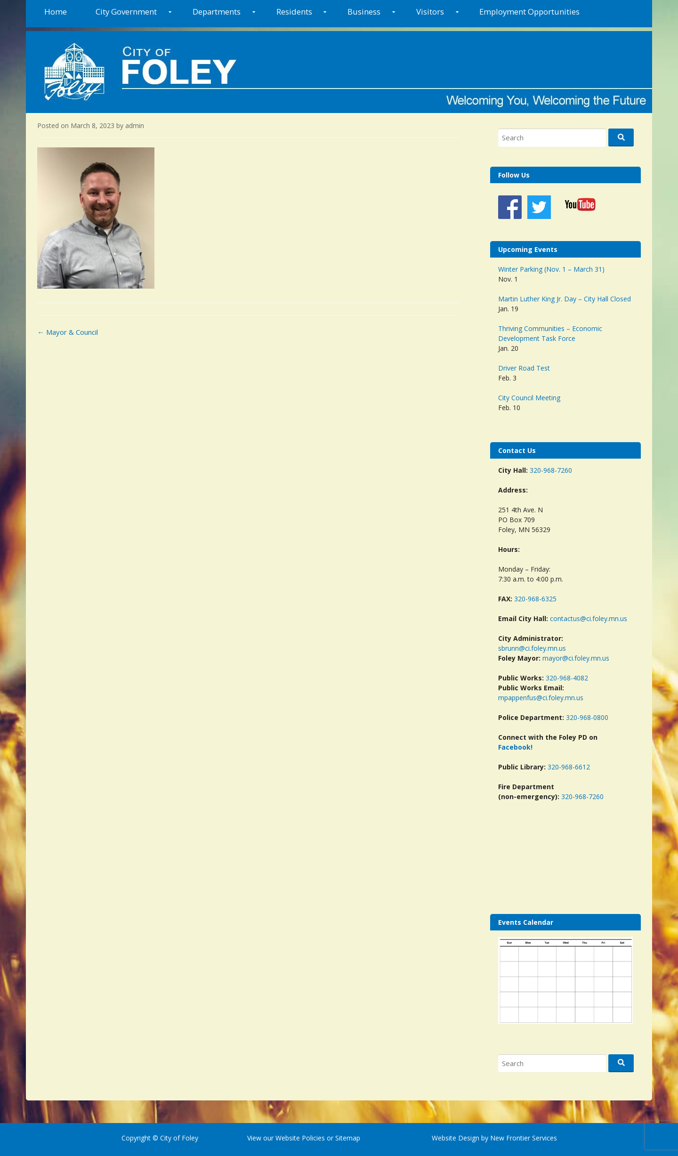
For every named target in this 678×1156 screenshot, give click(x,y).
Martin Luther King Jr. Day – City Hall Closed (564, 298)
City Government (126, 11)
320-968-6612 (569, 766)
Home (55, 11)
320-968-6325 (535, 598)
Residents (294, 11)
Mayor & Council (67, 332)
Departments (217, 11)
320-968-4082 (567, 677)
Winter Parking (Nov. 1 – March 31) (551, 269)
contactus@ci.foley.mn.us (588, 618)
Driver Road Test (524, 368)
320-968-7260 (551, 470)
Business (363, 11)
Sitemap (346, 1137)
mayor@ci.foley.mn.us (575, 658)
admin (134, 125)
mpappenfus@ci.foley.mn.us (540, 697)
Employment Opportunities (529, 11)
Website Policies (300, 1137)
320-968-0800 (587, 717)
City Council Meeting (529, 397)
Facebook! (515, 747)
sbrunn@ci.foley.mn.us (532, 648)
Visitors (430, 11)
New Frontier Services (523, 1137)
